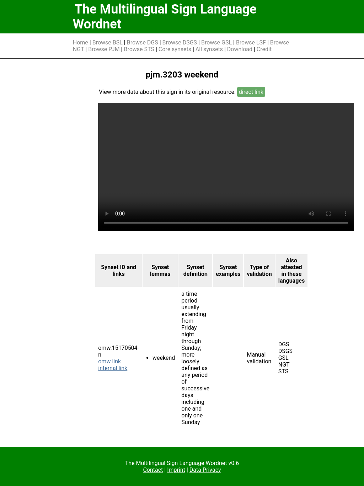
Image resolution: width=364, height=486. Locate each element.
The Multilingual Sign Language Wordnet (165, 17)
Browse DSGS (179, 42)
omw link (109, 361)
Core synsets (175, 49)
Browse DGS (142, 42)
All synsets (209, 49)
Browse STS (139, 49)
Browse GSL (216, 42)
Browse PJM (103, 49)
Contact (153, 469)
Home (80, 42)
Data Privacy (205, 469)
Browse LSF (251, 42)
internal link (112, 368)
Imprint (176, 469)
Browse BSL (107, 42)
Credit (264, 49)
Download (239, 49)
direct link (251, 92)
